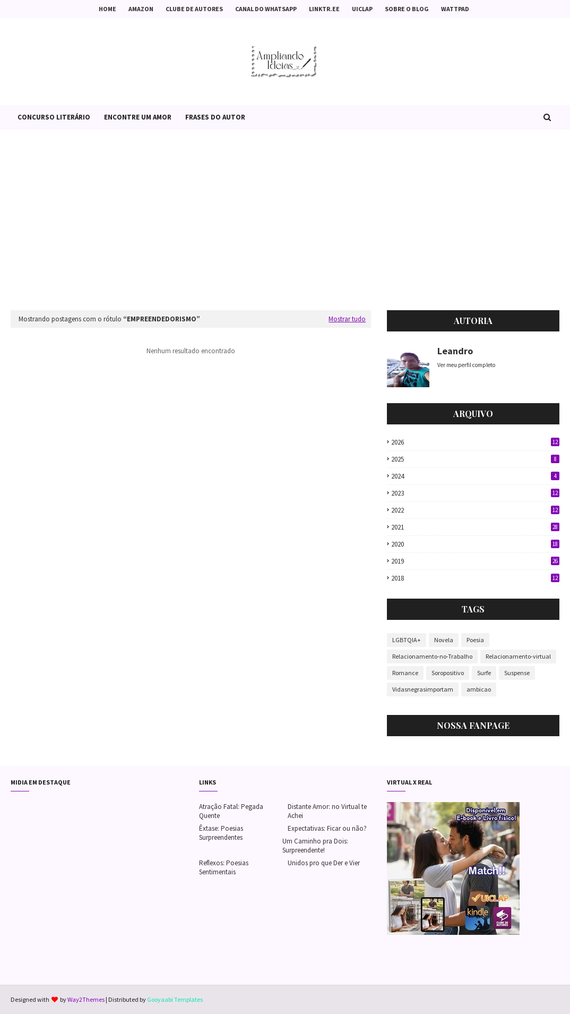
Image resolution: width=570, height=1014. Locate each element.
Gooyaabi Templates (175, 999)
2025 (475, 459)
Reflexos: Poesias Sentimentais (223, 867)
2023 (475, 493)
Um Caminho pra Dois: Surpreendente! (315, 846)
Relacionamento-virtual (518, 656)
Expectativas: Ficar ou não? (327, 828)
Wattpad (455, 9)
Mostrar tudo (347, 318)
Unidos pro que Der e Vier (324, 862)
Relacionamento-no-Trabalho (432, 656)
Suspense (517, 673)
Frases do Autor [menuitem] (215, 117)
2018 (475, 578)
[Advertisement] (285, 220)
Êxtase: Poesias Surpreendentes (221, 833)
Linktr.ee (324, 9)
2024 (475, 476)
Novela (443, 640)
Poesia (475, 640)
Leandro (455, 351)
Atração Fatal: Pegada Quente (231, 811)
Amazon (140, 9)
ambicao (479, 689)
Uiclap (362, 9)
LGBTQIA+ (406, 640)
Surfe (484, 673)
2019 (475, 561)
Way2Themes (86, 999)
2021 (475, 527)
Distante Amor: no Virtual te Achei (327, 811)
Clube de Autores (194, 9)
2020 (475, 544)
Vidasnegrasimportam (422, 689)
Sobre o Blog (407, 9)
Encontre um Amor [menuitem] (137, 117)
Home (107, 9)
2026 (475, 442)
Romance (405, 673)
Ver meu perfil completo (466, 365)
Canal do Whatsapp (266, 9)
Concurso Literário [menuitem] (54, 117)
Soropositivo (447, 673)
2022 (475, 510)
